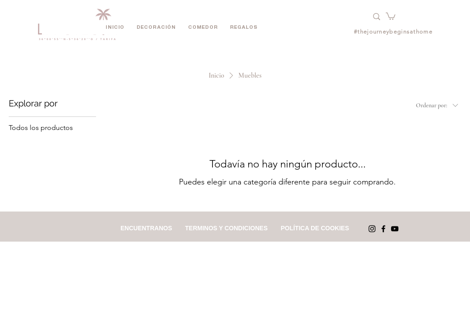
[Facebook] (383, 228)
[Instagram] (372, 228)
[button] (390, 16)
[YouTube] (394, 228)
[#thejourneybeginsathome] (394, 31)
